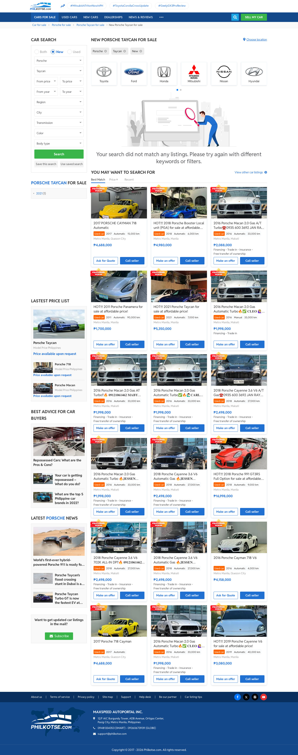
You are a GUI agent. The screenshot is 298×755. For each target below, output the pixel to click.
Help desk (145, 697)
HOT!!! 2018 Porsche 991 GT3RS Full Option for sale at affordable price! (237, 476)
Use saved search (72, 164)
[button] (177, 90)
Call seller (132, 261)
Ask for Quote (105, 261)
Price (114, 179)
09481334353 (106, 728)
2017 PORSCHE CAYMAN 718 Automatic (115, 225)
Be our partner (168, 697)
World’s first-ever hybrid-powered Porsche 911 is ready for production (58, 562)
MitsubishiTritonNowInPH (88, 5)
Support (126, 697)
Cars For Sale (44, 17)
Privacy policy (86, 697)
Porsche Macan (65, 385)
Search (59, 154)
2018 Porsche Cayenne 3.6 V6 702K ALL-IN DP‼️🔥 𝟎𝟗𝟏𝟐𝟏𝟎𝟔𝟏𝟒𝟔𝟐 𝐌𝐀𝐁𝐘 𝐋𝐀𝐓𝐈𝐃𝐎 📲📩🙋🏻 (118, 560)
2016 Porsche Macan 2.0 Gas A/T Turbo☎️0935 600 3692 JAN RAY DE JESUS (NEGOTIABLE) (238, 225)
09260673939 (136, 728)
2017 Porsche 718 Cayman (112, 641)
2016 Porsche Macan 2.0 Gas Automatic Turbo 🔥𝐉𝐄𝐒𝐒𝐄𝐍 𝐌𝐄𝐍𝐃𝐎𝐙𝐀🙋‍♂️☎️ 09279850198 (117, 476)
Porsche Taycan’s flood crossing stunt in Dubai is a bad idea (68, 579)
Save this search (46, 164)
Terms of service (60, 697)
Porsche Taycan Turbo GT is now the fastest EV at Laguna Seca (67, 598)
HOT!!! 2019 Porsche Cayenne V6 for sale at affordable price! (238, 643)
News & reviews (141, 17)
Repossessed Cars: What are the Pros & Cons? (57, 462)
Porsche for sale (61, 25)
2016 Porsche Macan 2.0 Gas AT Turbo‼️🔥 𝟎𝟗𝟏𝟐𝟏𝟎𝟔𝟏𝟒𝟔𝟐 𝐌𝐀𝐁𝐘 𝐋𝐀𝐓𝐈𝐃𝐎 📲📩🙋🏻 (117, 392)
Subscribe (59, 636)
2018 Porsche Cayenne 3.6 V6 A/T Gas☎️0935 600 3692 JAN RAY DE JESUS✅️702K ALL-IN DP (239, 392)
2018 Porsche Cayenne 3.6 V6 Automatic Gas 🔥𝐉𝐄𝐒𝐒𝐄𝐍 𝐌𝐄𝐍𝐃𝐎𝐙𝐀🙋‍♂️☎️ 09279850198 (177, 476)
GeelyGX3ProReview (173, 5)
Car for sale (39, 25)
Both (43, 52)
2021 (39, 193)
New (59, 52)
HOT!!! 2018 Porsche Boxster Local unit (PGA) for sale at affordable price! (179, 225)
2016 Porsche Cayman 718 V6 (235, 558)
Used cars (69, 17)
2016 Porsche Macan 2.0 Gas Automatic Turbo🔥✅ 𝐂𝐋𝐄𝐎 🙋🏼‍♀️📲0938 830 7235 (238, 309)
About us (36, 697)
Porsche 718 (63, 364)
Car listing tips (193, 697)
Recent (129, 179)
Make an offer (165, 261)
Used (77, 52)
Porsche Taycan (44, 343)
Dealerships (113, 17)
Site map (107, 697)
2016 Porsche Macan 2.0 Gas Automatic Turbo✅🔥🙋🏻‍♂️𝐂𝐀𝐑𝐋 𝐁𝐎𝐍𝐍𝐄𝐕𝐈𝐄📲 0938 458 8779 (177, 392)
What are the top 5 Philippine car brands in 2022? (69, 498)
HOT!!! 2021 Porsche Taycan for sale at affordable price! (176, 309)
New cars (90, 17)
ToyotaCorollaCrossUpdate (132, 5)
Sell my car (254, 17)
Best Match (98, 179)
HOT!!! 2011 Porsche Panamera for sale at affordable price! (118, 309)
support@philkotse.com (112, 734)
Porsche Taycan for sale (90, 25)
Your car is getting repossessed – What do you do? (68, 479)
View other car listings (249, 172)
